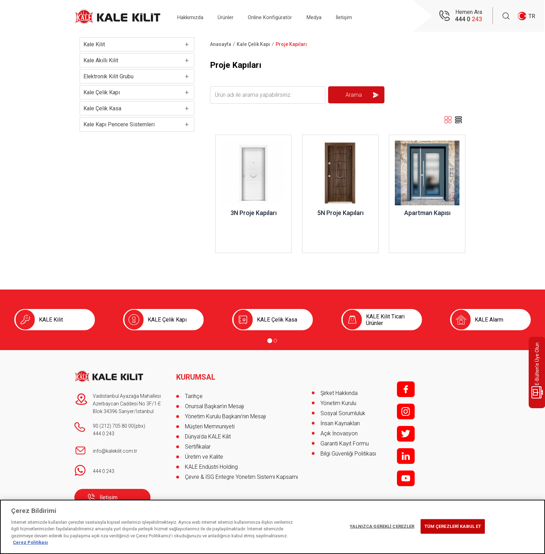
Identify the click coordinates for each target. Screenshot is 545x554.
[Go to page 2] (275, 340)
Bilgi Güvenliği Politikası (348, 453)
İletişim (366, 16)
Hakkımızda (193, 16)
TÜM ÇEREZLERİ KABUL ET (452, 526)
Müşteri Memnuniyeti (210, 423)
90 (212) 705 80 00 (113, 426)
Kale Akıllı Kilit (100, 60)
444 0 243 (103, 433)
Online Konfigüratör (282, 16)
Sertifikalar (198, 443)
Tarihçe (194, 393)
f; (406, 389)
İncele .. (224, 138)
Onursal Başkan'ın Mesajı (214, 403)
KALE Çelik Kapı (167, 319)
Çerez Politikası (30, 542)
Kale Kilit (94, 44)
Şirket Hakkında (339, 393)
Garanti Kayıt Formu (345, 443)
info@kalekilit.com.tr (115, 451)
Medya (331, 16)
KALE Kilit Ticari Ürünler (385, 319)
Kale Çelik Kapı (101, 92)
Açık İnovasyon (339, 433)
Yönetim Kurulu (338, 403)
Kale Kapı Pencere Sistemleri (119, 124)
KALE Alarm (489, 319)
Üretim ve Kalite (204, 453)
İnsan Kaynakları (340, 423)
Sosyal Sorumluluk (342, 413)
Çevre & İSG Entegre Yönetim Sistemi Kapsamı (241, 473)
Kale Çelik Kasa (102, 108)
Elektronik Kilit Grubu (108, 76)
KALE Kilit (51, 319)
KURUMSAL (196, 374)
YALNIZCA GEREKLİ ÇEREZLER (382, 526)
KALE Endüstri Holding (211, 463)
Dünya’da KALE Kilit (208, 433)
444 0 (468, 19)
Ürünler (233, 16)
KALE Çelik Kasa (277, 319)
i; (406, 411)
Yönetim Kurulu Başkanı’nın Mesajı (225, 413)
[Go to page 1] (269, 340)
